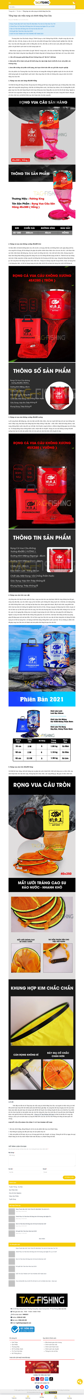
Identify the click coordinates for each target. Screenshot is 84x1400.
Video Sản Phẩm (14, 1196)
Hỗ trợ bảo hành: (20, 1314)
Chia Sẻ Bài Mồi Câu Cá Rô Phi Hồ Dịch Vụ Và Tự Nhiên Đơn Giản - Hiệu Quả (36, 1281)
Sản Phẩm (15, 1344)
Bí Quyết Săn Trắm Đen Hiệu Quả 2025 (21, 31)
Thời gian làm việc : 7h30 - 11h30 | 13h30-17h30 (26, 1311)
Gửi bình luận (69, 1177)
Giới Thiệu (15, 1342)
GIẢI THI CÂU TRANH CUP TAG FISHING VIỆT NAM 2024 (26, 33)
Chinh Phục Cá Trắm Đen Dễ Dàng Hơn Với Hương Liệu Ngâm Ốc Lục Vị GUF (32, 26)
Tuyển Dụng (12, 1199)
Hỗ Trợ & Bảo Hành (17, 1349)
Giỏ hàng (42, 1397)
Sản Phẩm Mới (13, 1190)
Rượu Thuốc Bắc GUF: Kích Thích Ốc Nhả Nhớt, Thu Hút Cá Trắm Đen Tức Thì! (32, 24)
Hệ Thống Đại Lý (16, 1353)
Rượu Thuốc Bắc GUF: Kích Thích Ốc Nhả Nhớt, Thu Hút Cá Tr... (33, 1209)
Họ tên (11, 1169)
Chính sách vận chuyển (52, 1349)
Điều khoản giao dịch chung (53, 1342)
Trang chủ (14, 1398)
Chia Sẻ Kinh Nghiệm (15, 1193)
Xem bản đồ (62, 1309)
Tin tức (55, 1398)
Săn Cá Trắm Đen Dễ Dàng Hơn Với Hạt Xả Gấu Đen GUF (26, 28)
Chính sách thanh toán (52, 1347)
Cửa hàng (69, 1398)
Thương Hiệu (15, 1347)
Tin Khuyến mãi (14, 1244)
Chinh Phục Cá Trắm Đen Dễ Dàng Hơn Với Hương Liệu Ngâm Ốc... (34, 1216)
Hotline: (18, 1317)
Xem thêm (42, 1238)
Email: (21, 1323)
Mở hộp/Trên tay (15, 1205)
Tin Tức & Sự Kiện (17, 1351)
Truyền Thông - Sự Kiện (16, 1187)
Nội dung (11, 1152)
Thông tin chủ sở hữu (51, 1351)
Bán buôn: (19, 1320)
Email (45, 1169)
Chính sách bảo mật (51, 1344)
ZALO (46, 1387)
